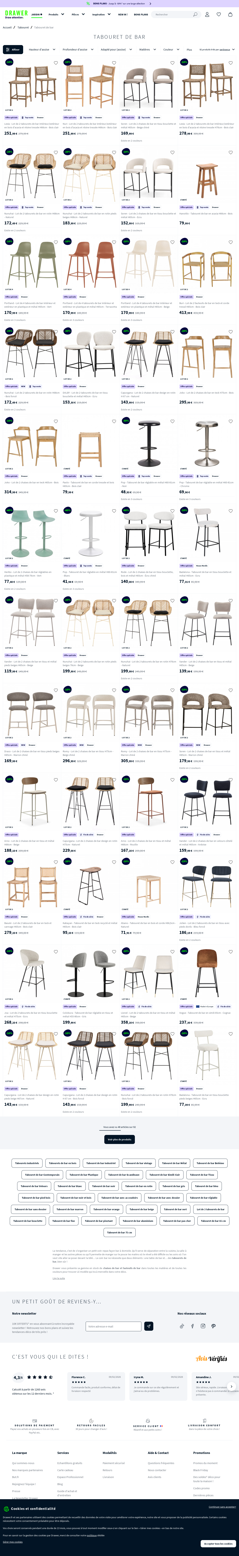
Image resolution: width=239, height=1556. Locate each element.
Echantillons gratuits (69, 1463)
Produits (53, 14)
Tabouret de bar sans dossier (30, 1209)
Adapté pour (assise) (117, 49)
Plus (189, 49)
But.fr (15, 1477)
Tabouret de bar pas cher (177, 1221)
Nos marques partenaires (27, 1470)
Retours (107, 1470)
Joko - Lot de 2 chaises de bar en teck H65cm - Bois (31, 482)
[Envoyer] (148, 1326)
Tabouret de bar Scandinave (123, 1174)
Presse (16, 1491)
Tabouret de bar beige (142, 1209)
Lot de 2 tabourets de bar (211, 1209)
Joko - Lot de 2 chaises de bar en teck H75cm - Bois (206, 392)
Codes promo (201, 1488)
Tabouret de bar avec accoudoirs (119, 1197)
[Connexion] (207, 14)
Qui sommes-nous (23, 1463)
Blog (60, 1484)
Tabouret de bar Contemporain (42, 1174)
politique (92, 1535)
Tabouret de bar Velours (34, 1186)
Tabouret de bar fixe (63, 1221)
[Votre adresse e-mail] (114, 1326)
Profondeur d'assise (79, 49)
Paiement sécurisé (114, 1463)
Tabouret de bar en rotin (138, 1186)
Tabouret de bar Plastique (84, 1174)
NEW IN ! (123, 14)
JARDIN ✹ (36, 14)
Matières (148, 49)
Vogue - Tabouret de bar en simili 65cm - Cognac (205, 1012)
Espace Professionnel (70, 1477)
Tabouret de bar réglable (203, 1197)
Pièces (75, 14)
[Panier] (230, 14)
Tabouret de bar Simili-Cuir (165, 1174)
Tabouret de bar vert (175, 1209)
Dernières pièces (203, 1495)
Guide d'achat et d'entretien (67, 1493)
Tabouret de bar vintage (139, 1163)
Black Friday (200, 1470)
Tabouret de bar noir (103, 1186)
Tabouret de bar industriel (101, 1163)
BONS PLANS (141, 14)
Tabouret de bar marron (70, 1209)
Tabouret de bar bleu (206, 1186)
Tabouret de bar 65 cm (213, 1221)
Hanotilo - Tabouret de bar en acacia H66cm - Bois (205, 213)
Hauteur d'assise (43, 49)
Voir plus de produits (119, 1139)
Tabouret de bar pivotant (99, 1221)
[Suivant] (231, 1386)
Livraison (108, 1477)
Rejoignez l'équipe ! (24, 1484)
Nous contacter (157, 1470)
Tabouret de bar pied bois (36, 1197)
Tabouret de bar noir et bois (75, 1197)
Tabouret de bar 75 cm (119, 1232)
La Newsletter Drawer (25, 1498)
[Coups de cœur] (219, 14)
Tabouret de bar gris (174, 1186)
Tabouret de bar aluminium (138, 1221)
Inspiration (98, 14)
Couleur (172, 49)
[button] (119, 50)
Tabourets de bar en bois (62, 1163)
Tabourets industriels (27, 1163)
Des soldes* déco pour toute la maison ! (206, 1479)
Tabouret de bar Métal (174, 1163)
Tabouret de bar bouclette (27, 1221)
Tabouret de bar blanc (70, 1186)
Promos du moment (205, 1463)
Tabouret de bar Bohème (210, 1163)
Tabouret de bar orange (106, 1209)
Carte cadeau (65, 1470)
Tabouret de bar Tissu (202, 1174)
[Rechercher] (176, 14)
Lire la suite (59, 1278)
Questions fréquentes (161, 1463)
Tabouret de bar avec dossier (164, 1197)
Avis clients (154, 1477)
